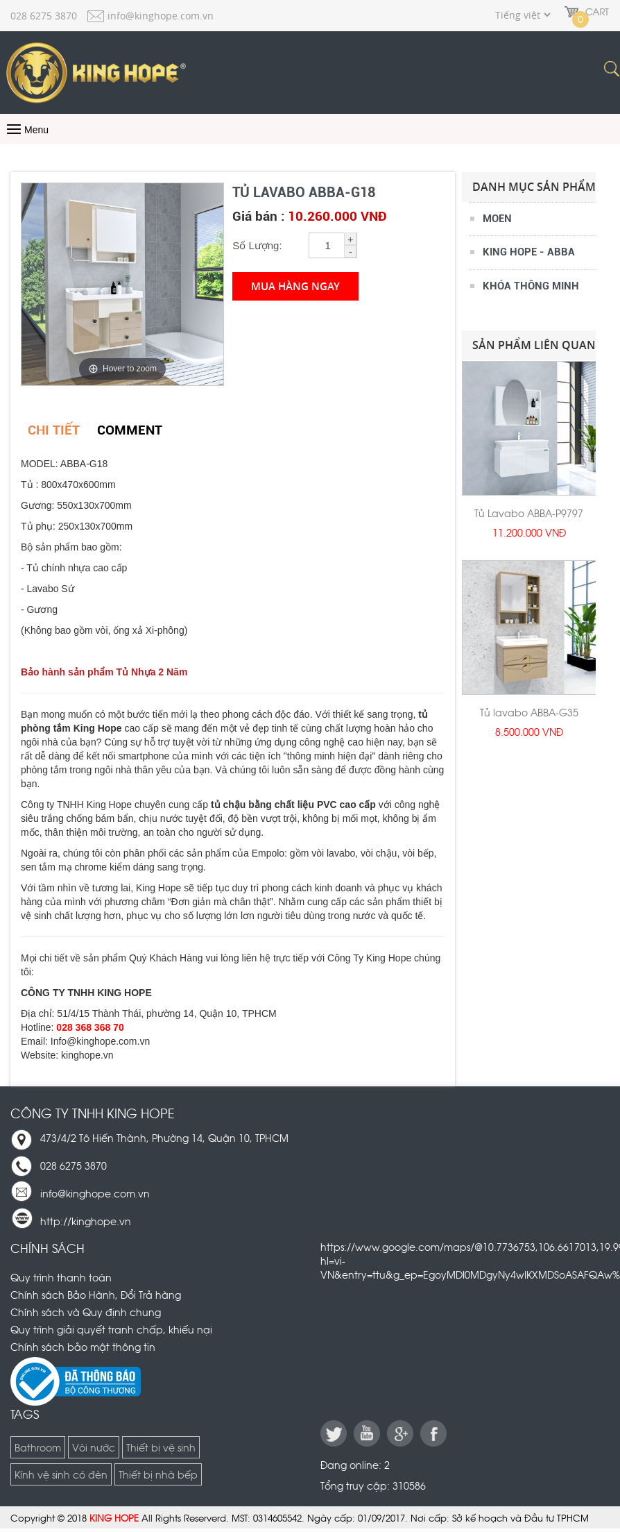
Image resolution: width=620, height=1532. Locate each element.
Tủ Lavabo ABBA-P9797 (528, 512)
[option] (529, 460)
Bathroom (38, 1447)
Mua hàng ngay (295, 286)
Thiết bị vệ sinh (161, 1447)
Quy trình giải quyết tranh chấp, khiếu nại (111, 1329)
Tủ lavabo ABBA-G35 (529, 711)
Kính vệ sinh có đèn (61, 1474)
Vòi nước (93, 1447)
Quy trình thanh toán (61, 1276)
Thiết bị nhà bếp (158, 1474)
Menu (26, 129)
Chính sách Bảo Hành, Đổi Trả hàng (95, 1294)
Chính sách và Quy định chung (85, 1311)
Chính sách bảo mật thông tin (82, 1346)
